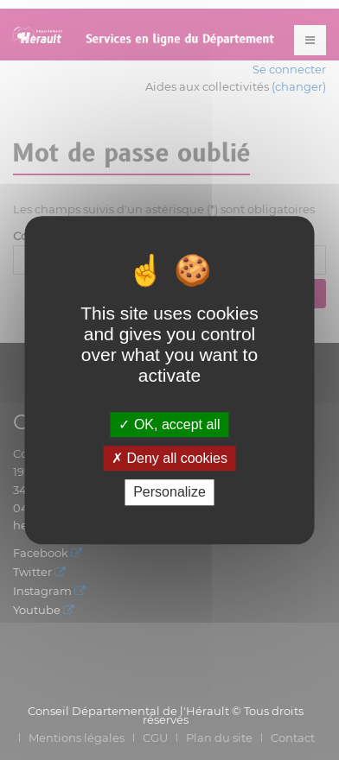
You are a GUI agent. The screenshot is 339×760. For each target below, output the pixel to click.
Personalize (169, 492)
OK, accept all (169, 424)
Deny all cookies (169, 458)
